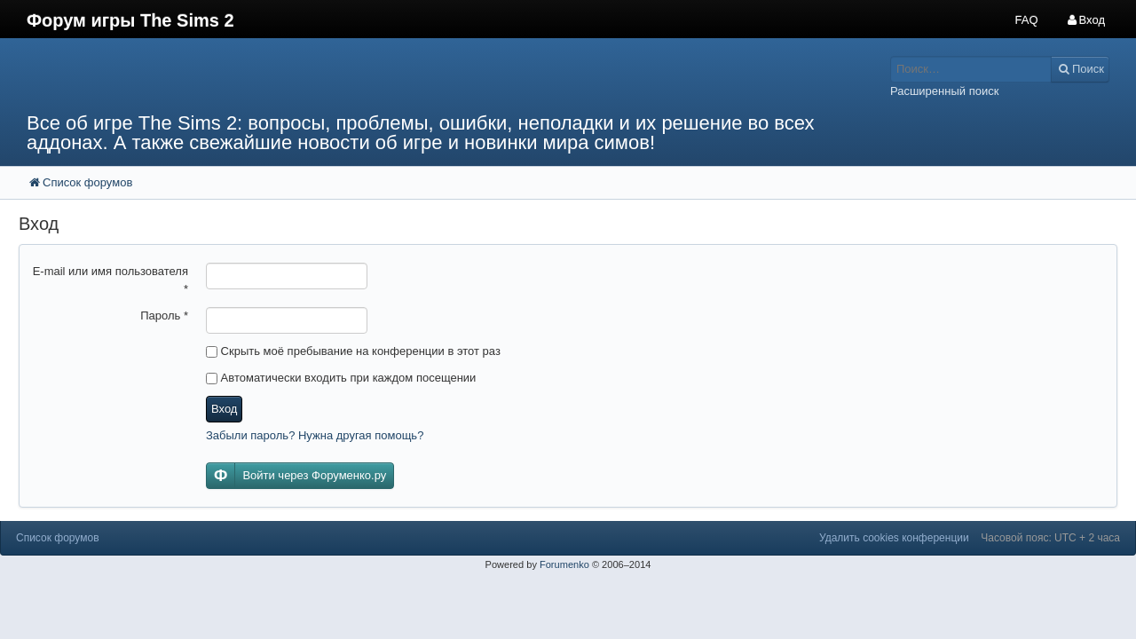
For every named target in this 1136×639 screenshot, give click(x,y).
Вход (224, 408)
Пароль (164, 315)
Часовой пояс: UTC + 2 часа (1050, 538)
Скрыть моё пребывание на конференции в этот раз (353, 351)
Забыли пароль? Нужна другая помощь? (314, 435)
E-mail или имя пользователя (110, 280)
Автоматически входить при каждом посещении (341, 377)
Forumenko (564, 564)
